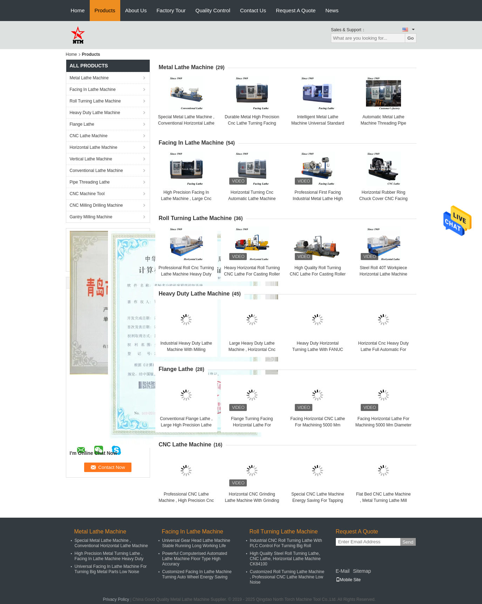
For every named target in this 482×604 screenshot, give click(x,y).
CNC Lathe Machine (89, 135)
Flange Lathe (82, 124)
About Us (136, 10)
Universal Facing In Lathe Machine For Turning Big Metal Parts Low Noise (111, 569)
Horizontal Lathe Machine (93, 147)
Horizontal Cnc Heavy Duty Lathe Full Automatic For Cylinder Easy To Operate (383, 349)
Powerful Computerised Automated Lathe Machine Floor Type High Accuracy (194, 558)
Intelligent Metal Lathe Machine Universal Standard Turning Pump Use (317, 123)
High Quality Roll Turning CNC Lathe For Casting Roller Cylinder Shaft (318, 274)
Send (407, 542)
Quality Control (213, 10)
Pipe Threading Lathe (90, 182)
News (332, 10)
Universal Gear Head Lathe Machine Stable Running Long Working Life (196, 543)
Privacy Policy (116, 599)
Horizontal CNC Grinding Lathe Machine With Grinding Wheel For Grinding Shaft (252, 500)
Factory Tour (170, 10)
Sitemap (362, 571)
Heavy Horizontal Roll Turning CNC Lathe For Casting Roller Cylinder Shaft (252, 274)
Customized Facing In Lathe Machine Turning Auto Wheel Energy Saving (197, 574)
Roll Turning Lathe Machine (95, 101)
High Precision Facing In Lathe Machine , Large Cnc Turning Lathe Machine (186, 198)
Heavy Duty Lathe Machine (95, 112)
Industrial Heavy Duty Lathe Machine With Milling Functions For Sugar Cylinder (186, 349)
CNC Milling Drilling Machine (96, 205)
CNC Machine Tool (87, 193)
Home (78, 10)
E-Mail (343, 571)
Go (410, 38)
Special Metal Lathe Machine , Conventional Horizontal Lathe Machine (186, 123)
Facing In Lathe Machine (93, 89)
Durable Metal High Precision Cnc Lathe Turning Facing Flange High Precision (252, 123)
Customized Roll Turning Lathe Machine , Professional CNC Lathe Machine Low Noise (287, 577)
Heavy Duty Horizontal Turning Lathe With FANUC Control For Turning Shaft (317, 349)
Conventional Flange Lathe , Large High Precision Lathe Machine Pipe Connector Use (186, 425)
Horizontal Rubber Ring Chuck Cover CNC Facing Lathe (383, 198)
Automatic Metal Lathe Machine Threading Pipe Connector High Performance (383, 123)
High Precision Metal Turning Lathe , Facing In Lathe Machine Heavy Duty (109, 556)
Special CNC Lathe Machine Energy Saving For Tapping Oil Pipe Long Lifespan (317, 500)
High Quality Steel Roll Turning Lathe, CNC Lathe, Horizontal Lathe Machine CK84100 (285, 558)
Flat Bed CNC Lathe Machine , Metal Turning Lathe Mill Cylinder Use (383, 500)
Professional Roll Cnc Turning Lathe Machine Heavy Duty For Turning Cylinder (186, 274)
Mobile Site (348, 579)
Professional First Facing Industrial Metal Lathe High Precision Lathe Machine (318, 198)
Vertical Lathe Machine (91, 159)
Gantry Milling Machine (91, 216)
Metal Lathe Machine (89, 77)
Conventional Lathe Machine (96, 170)
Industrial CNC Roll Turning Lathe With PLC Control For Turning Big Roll (286, 543)
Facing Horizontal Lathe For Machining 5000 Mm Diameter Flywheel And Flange (383, 425)
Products (105, 10)
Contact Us (253, 10)
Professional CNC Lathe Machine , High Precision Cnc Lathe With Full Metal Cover (186, 500)
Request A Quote (295, 10)
